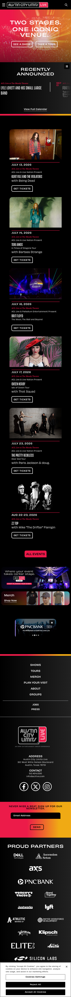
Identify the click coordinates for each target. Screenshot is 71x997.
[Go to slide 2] (34, 635)
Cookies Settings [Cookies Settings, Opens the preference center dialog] (35, 990)
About (35, 689)
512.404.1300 (35, 774)
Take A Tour (46, 44)
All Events (35, 554)
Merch (35, 677)
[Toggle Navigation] (5, 4)
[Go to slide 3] (36, 635)
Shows (35, 665)
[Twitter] (35, 786)
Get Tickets (22, 189)
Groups (36, 694)
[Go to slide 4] (38, 635)
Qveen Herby (18, 384)
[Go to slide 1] (32, 635)
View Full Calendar (35, 109)
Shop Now (10, 601)
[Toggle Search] (66, 5)
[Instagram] (47, 786)
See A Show (21, 44)
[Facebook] (23, 786)
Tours (35, 671)
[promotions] (35, 578)
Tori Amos (17, 245)
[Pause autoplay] (67, 66)
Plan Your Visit (35, 683)
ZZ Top (15, 524)
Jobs (35, 705)
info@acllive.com (35, 777)
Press (35, 709)
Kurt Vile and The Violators (27, 177)
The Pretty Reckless (23, 456)
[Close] (67, 980)
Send (37, 827)
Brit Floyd (17, 316)
